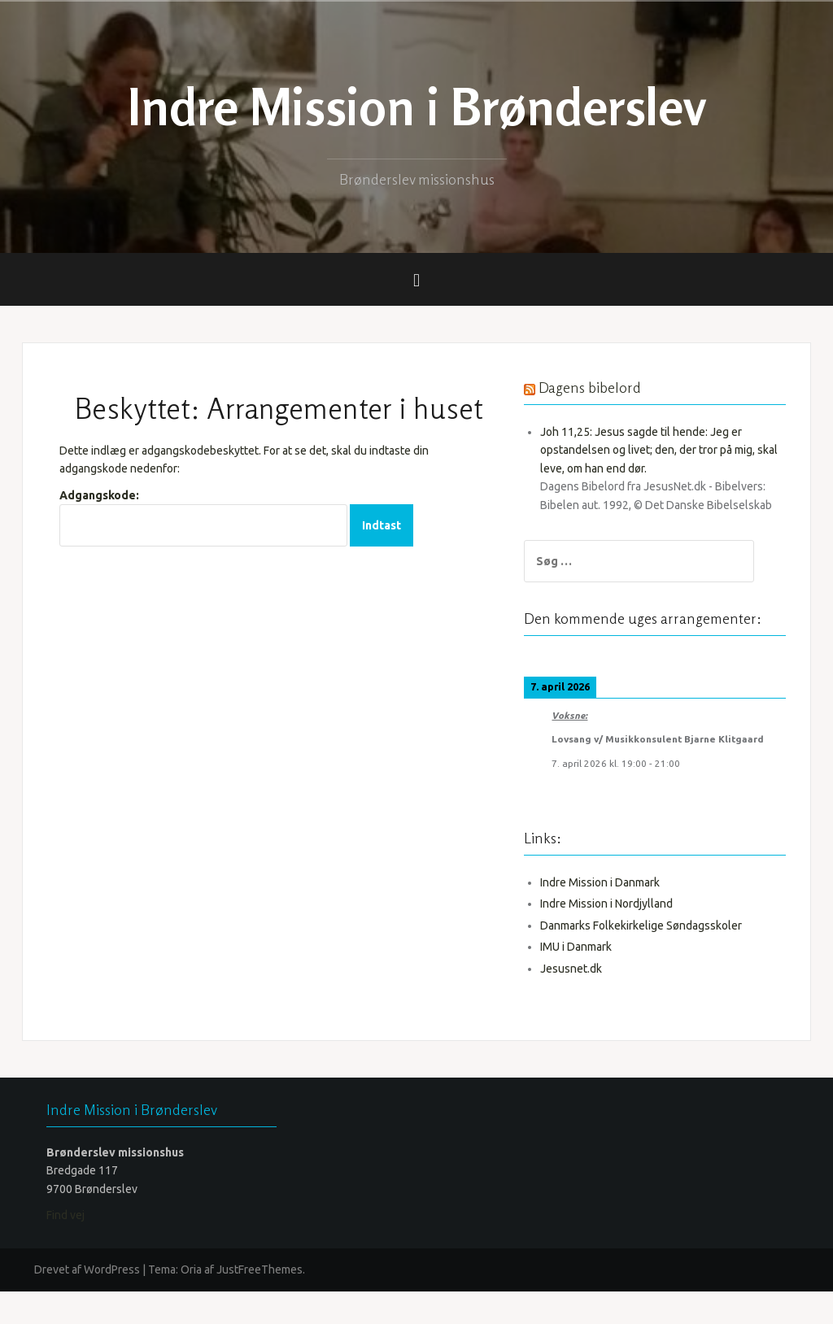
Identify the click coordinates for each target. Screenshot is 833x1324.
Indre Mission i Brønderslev (417, 106)
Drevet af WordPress (87, 1302)
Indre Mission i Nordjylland (624, 936)
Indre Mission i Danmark (618, 914)
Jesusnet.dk (589, 1001)
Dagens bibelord (607, 387)
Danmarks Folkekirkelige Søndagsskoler (659, 958)
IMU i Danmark (594, 979)
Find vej (65, 1247)
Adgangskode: (203, 518)
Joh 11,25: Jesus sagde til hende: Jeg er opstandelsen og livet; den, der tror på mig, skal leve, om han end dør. (665, 450)
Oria (191, 1302)
